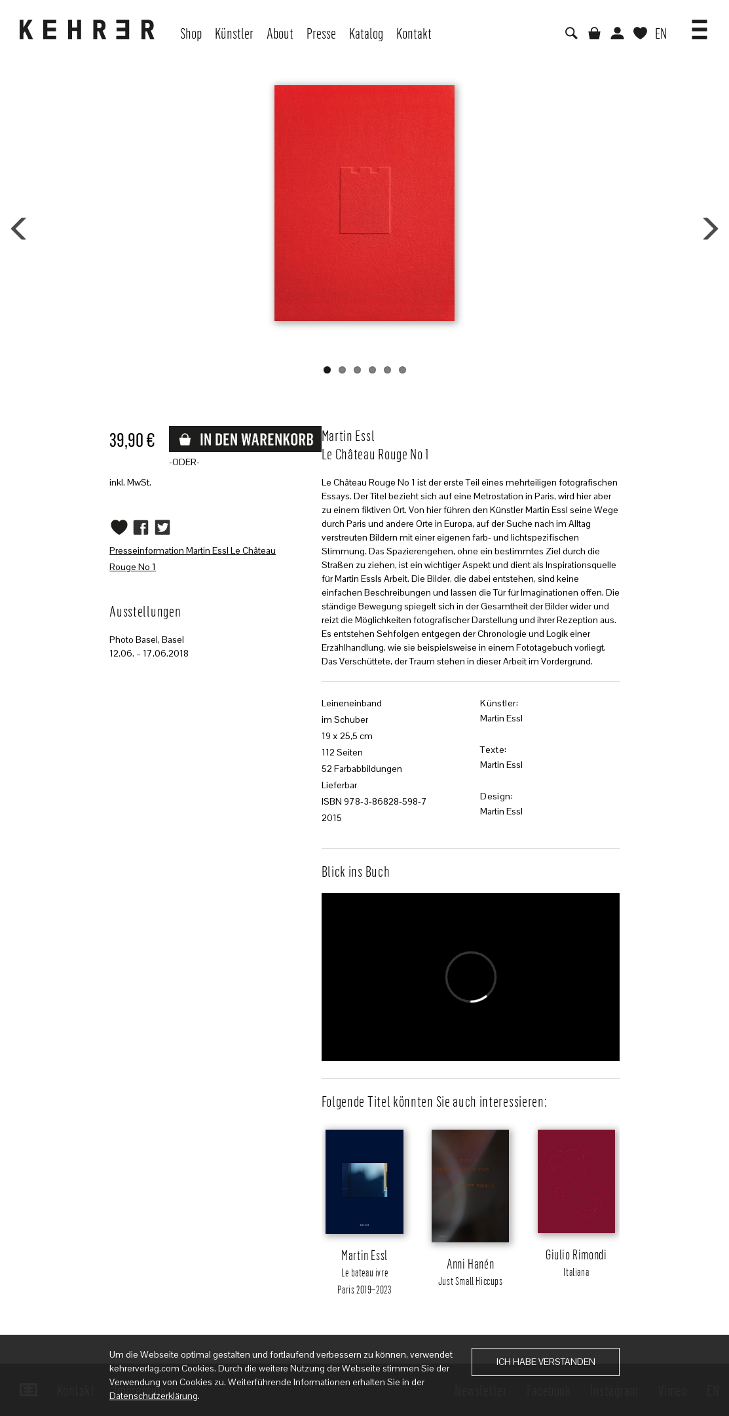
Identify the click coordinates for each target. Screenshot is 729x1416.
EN (661, 33)
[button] (699, 25)
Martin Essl (501, 718)
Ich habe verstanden (545, 1362)
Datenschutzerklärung (153, 1396)
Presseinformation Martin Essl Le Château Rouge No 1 (192, 559)
